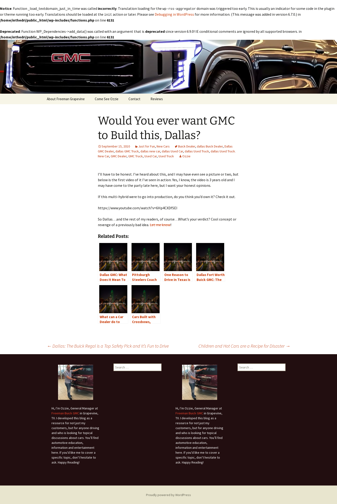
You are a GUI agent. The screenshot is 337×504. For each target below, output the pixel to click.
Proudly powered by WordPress (168, 494)
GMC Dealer (119, 156)
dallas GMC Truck (127, 151)
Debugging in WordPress (174, 14)
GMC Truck (135, 156)
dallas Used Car (172, 151)
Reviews (156, 98)
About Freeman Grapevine (66, 98)
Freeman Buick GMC (65, 413)
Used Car (150, 156)
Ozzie (186, 156)
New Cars (163, 146)
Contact (134, 98)
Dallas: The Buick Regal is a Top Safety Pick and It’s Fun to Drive (108, 345)
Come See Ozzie (106, 98)
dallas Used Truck (197, 151)
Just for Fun (146, 146)
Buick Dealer (186, 146)
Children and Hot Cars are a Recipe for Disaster (244, 345)
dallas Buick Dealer (210, 146)
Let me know (160, 224)
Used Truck (166, 156)
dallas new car (150, 151)
